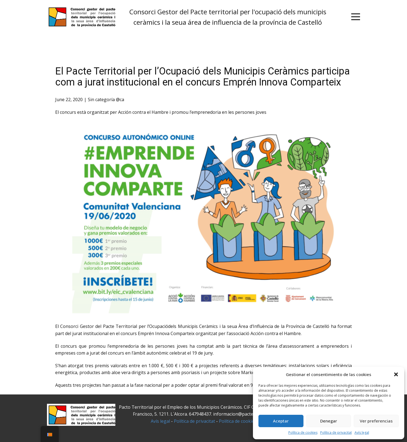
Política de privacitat (336, 432)
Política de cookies (302, 432)
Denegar (328, 421)
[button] (396, 374)
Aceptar (281, 421)
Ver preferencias (376, 421)
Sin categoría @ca (106, 99)
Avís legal (362, 432)
